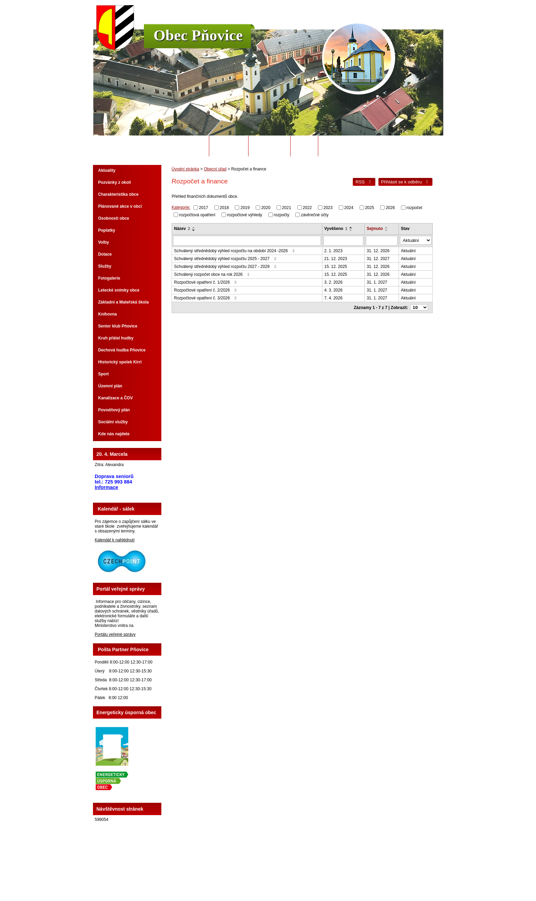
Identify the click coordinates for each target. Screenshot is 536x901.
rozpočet (414, 207)
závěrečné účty (315, 214)
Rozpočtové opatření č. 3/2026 (206, 297)
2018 (224, 207)
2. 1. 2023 (334, 249)
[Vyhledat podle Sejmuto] (383, 240)
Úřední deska (269, 146)
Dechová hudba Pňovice (122, 350)
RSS (364, 181)
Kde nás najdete (114, 434)
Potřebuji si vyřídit (346, 146)
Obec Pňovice (198, 35)
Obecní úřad (228, 146)
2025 (369, 207)
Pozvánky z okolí (114, 182)
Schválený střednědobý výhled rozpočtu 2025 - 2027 (226, 257)
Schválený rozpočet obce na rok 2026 (212, 273)
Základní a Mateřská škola (123, 302)
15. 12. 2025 (336, 265)
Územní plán (110, 386)
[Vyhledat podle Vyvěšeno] (344, 240)
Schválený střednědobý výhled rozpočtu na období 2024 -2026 (235, 249)
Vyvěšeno (337, 228)
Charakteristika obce (118, 194)
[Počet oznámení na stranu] (420, 306)
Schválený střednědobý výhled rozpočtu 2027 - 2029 (226, 265)
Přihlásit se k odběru (405, 181)
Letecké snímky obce (118, 290)
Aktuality (107, 170)
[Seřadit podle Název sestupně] (194, 230)
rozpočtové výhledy (244, 214)
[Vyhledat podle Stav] (416, 240)
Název (182, 228)
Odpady (304, 146)
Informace (106, 487)
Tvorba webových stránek (294, 881)
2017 (203, 207)
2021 (286, 207)
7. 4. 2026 (334, 297)
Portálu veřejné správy (115, 634)
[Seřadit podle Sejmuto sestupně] (388, 230)
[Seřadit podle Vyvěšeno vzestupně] (352, 227)
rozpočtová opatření (197, 214)
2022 (307, 207)
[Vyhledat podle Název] (247, 240)
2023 (328, 207)
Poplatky (106, 230)
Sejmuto (376, 228)
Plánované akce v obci (120, 206)
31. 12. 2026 (379, 249)
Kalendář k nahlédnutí (115, 540)
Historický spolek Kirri (120, 362)
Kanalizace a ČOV (115, 398)
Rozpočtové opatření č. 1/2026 (206, 281)
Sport (103, 374)
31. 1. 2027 (378, 281)
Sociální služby (113, 422)
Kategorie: (181, 207)
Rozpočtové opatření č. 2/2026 (206, 289)
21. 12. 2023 (336, 257)
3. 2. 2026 (334, 281)
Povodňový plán (114, 410)
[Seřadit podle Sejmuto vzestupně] (388, 227)
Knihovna (107, 314)
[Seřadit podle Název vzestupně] (194, 227)
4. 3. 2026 (334, 289)
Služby (104, 266)
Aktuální (410, 249)
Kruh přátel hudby (115, 338)
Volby (103, 242)
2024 (348, 207)
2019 (245, 207)
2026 (390, 207)
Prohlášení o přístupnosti (355, 876)
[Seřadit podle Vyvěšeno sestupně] (352, 230)
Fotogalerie (109, 278)
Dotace (105, 254)
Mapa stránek (317, 876)
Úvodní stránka (185, 146)
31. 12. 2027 (379, 257)
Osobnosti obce (113, 218)
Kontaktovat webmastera (280, 876)
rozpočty (281, 214)
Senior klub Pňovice (117, 326)
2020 (265, 207)
